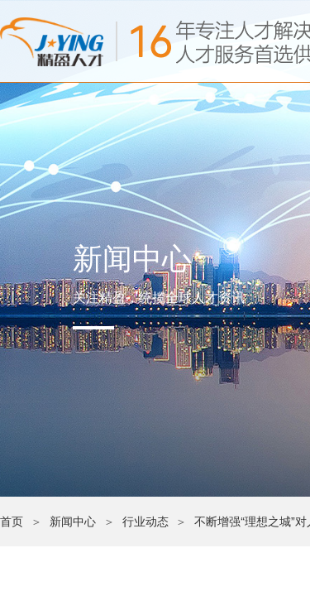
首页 (11, 521)
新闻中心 (73, 521)
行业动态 (145, 521)
